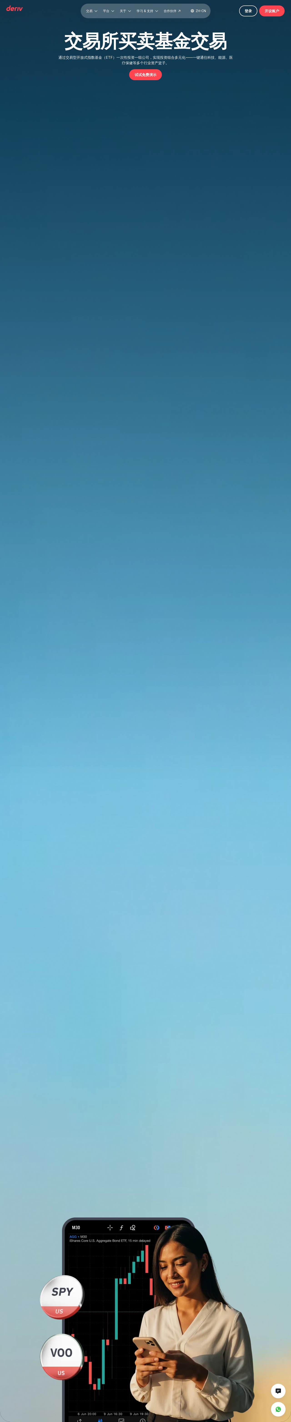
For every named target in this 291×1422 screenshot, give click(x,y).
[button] (91, 10)
